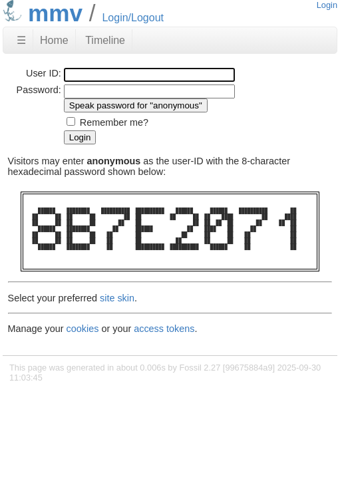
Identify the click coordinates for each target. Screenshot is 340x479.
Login (327, 5)
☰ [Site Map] (21, 40)
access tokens (164, 328)
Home (54, 40)
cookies (83, 328)
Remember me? (114, 122)
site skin (117, 298)
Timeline (105, 40)
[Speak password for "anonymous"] (136, 105)
